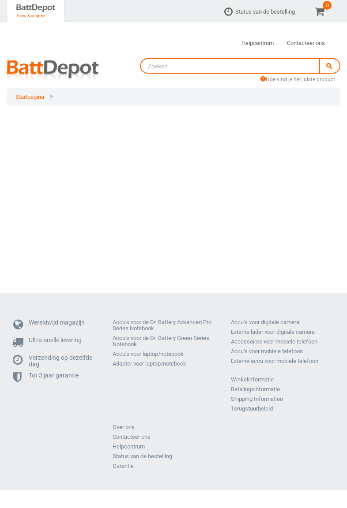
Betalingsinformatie (255, 389)
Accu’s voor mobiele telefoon (267, 351)
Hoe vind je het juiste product (297, 79)
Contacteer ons (306, 43)
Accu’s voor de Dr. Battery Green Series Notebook (161, 341)
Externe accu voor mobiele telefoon (274, 361)
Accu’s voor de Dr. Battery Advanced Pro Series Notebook (162, 325)
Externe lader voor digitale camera (273, 332)
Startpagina (29, 96)
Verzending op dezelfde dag (52, 360)
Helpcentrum (257, 43)
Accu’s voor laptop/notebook (148, 354)
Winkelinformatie (252, 380)
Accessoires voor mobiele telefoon (274, 342)
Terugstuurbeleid (252, 409)
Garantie (123, 466)
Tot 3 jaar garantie (46, 377)
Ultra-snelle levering (47, 342)
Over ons (124, 427)
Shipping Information (257, 399)
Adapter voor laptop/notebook (149, 364)
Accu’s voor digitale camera (265, 322)
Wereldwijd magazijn (49, 324)
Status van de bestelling (265, 11)
